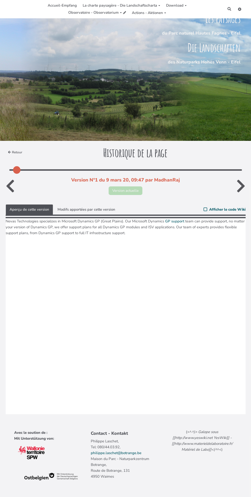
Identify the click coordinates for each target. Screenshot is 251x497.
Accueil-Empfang (62, 5)
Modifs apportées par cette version (86, 209)
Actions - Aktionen (149, 12)
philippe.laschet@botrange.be (116, 452)
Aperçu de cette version (29, 209)
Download (176, 5)
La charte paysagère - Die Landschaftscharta (121, 5)
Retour (15, 152)
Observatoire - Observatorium (95, 12)
